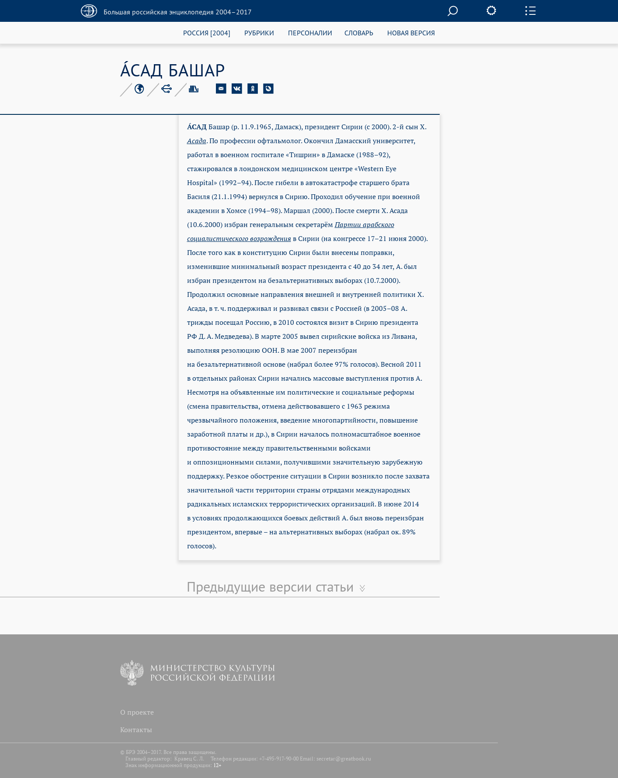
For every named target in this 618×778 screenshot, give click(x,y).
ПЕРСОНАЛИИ (310, 32)
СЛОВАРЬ (358, 32)
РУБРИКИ (259, 32)
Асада (196, 140)
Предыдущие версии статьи (270, 586)
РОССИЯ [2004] (206, 32)
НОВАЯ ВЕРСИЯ (411, 32)
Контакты (136, 729)
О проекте (137, 712)
